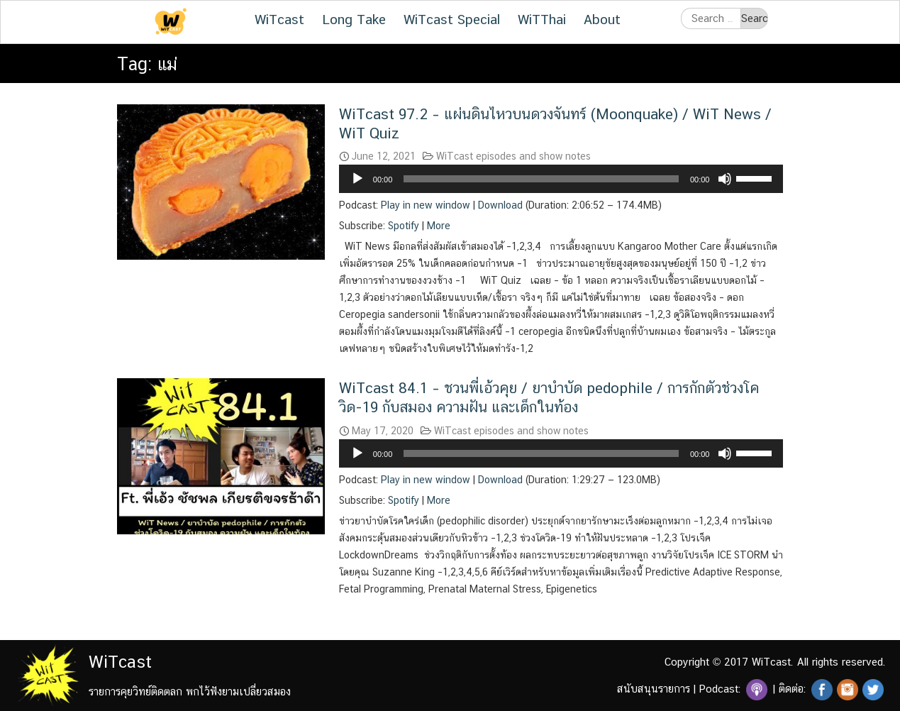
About (602, 19)
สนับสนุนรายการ (653, 689)
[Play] (357, 179)
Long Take (354, 19)
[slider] (541, 178)
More (438, 225)
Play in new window (425, 205)
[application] (561, 179)
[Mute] (725, 179)
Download (500, 205)
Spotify (403, 225)
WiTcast (279, 19)
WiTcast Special (452, 19)
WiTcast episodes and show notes (513, 156)
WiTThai (542, 19)
